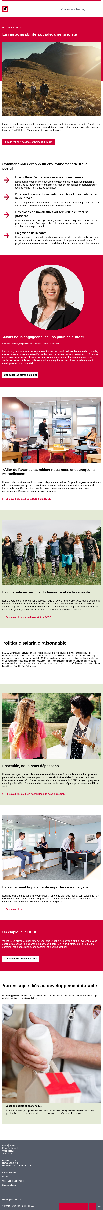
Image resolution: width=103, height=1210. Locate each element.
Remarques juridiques (12, 1200)
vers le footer (99, 1206)
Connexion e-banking (75, 9)
